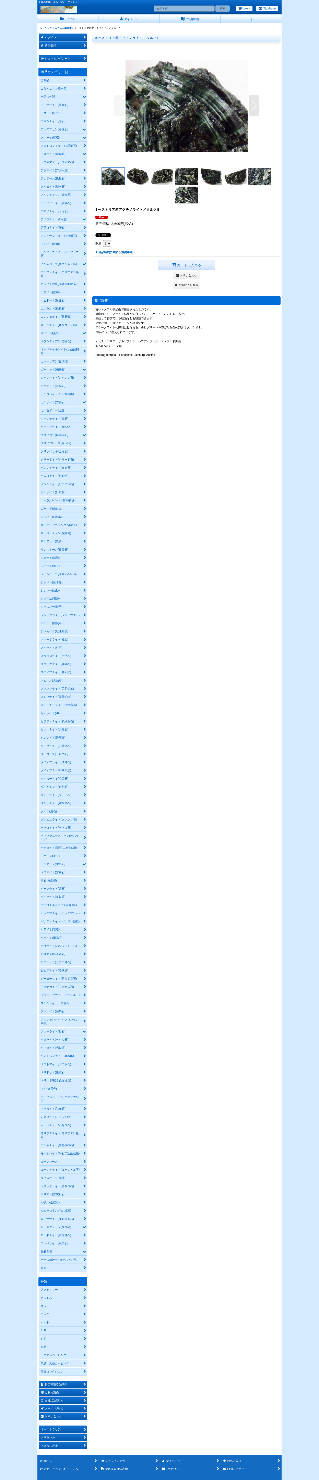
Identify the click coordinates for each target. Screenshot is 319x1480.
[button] (251, 19)
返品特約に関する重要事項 (114, 252)
